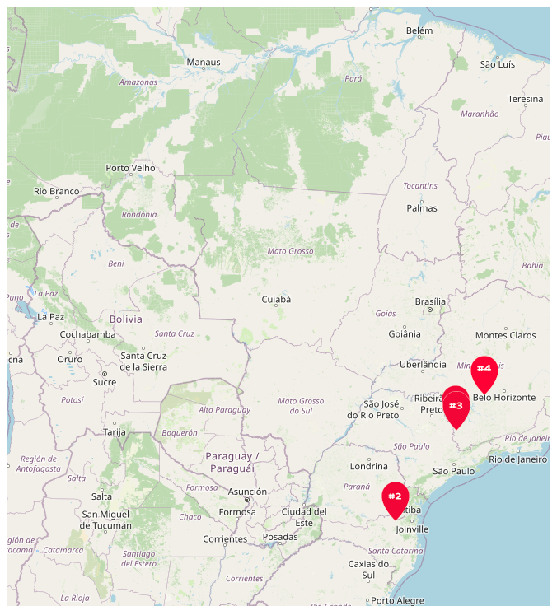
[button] (395, 501)
